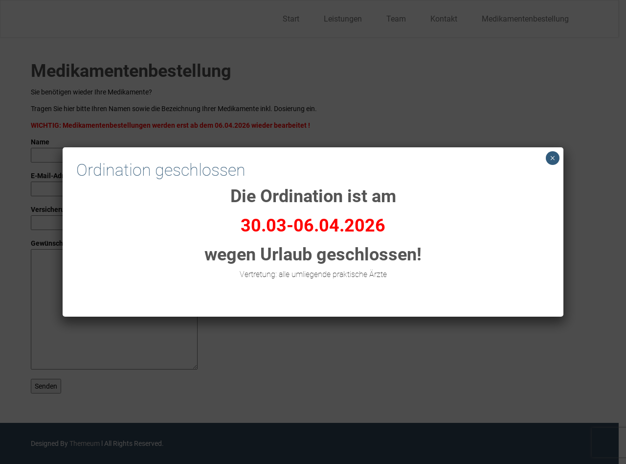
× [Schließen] (552, 158)
